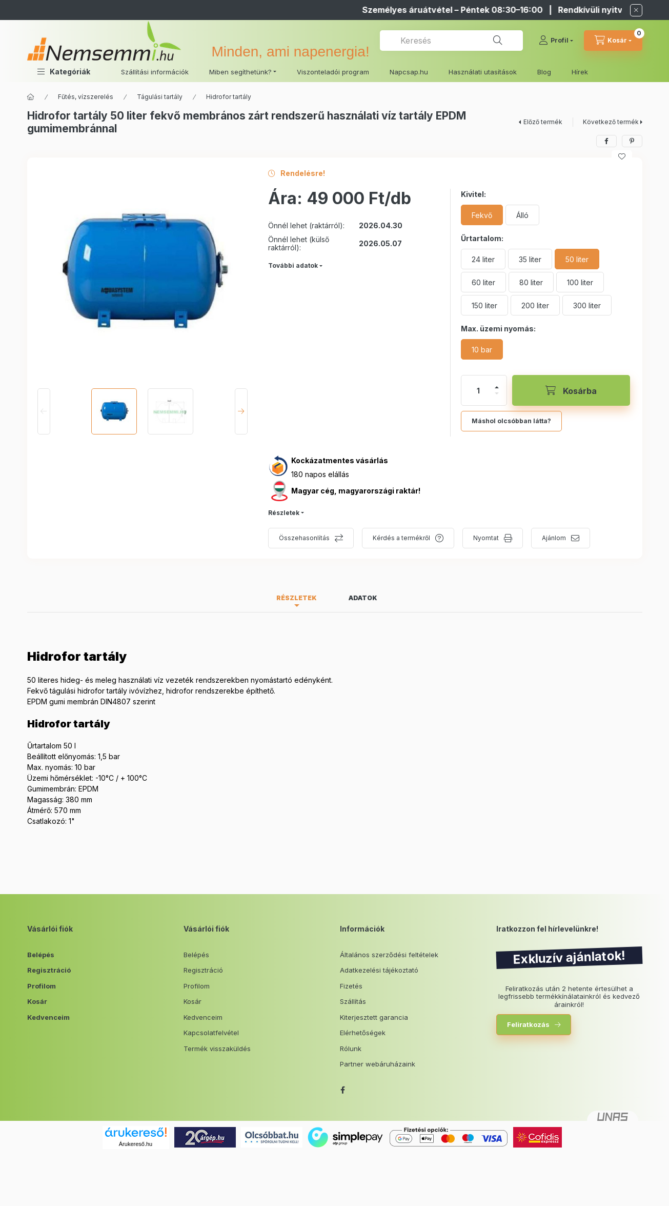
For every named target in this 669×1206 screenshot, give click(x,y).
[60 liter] (483, 282)
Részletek (283, 513)
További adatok (293, 265)
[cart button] (613, 40)
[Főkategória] (30, 97)
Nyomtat (486, 538)
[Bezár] (636, 10)
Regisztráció (49, 970)
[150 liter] (484, 305)
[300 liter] (587, 305)
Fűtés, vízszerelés (85, 97)
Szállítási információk (155, 72)
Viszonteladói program (333, 72)
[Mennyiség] (478, 390)
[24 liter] (483, 259)
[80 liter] (531, 282)
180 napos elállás (320, 474)
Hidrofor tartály (228, 97)
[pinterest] (632, 141)
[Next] (241, 411)
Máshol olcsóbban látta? (511, 421)
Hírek (580, 72)
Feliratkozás (528, 1024)
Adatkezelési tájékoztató (379, 970)
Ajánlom (554, 538)
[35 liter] (530, 259)
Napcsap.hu (409, 72)
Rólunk (350, 1048)
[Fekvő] (482, 215)
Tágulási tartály (160, 97)
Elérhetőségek (363, 1033)
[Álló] (522, 215)
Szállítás (353, 1001)
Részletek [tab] (296, 598)
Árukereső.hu (135, 1144)
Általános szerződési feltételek (389, 955)
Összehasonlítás (304, 538)
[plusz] (497, 387)
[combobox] (451, 40)
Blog (544, 72)
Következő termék (611, 122)
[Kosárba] (571, 390)
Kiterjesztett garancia (374, 1017)
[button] (63, 71)
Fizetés (351, 986)
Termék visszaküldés (217, 1048)
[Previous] (43, 411)
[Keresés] (498, 40)
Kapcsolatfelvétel (211, 1033)
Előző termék (542, 122)
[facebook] (606, 141)
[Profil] (556, 40)
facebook (343, 1090)
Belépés (40, 955)
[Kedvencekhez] (622, 156)
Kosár (37, 1001)
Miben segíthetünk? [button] (240, 72)
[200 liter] (535, 305)
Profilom (41, 986)
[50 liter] (577, 259)
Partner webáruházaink (377, 1064)
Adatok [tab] (363, 598)
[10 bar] (482, 349)
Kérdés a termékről (401, 538)
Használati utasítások (483, 72)
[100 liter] (580, 282)
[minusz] (497, 393)
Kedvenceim (48, 1017)
